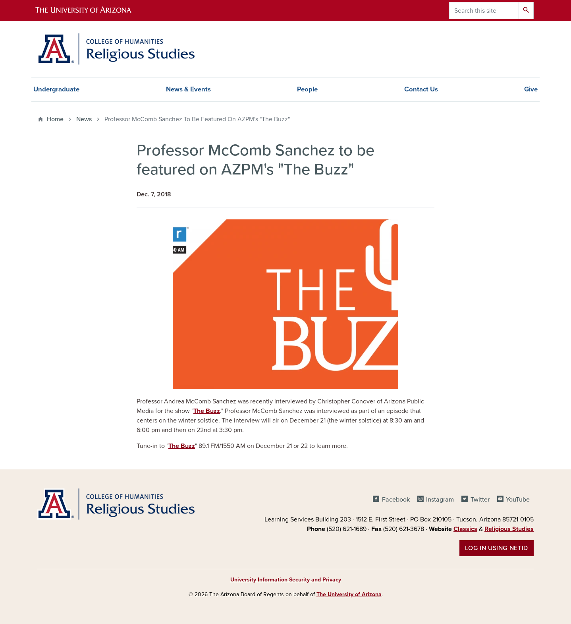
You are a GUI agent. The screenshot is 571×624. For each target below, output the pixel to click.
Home (55, 119)
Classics (465, 529)
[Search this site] (484, 10)
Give (531, 89)
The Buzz (206, 411)
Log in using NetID (496, 548)
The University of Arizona (349, 594)
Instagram (440, 500)
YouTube (518, 500)
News (84, 119)
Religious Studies (509, 529)
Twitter (480, 500)
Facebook (396, 500)
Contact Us (421, 89)
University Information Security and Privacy (285, 579)
